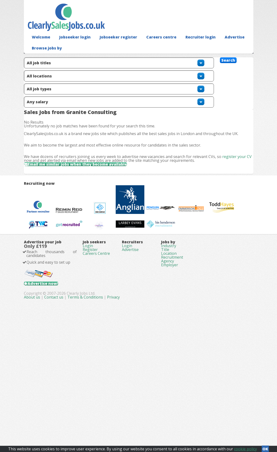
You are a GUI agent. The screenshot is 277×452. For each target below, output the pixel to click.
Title (165, 352)
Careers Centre (96, 359)
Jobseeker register (112, 44)
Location (169, 359)
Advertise (220, 44)
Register (90, 352)
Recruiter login (188, 44)
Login (88, 345)
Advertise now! (50, 396)
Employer (169, 379)
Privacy (180, 425)
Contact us (121, 425)
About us (99, 425)
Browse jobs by (45, 55)
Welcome (39, 44)
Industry (168, 345)
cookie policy (245, 447)
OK (265, 447)
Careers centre (151, 44)
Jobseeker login (71, 44)
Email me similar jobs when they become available (90, 199)
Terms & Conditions (152, 425)
